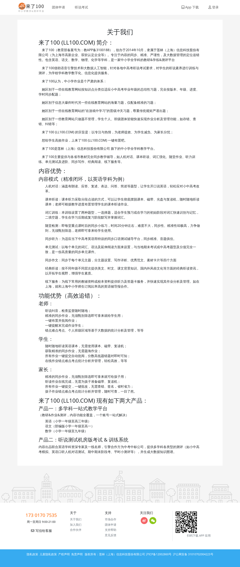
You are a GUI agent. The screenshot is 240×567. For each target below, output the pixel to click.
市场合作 (110, 519)
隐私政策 (32, 554)
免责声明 (77, 554)
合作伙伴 (75, 530)
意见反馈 (110, 535)
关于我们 (75, 519)
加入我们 (75, 525)
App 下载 (190, 7)
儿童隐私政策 (48, 554)
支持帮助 (110, 530)
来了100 (29, 7)
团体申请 (58, 7)
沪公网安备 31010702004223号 (193, 554)
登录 (213, 7)
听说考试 (81, 7)
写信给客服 (41, 530)
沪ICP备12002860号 (159, 554)
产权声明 (64, 554)
